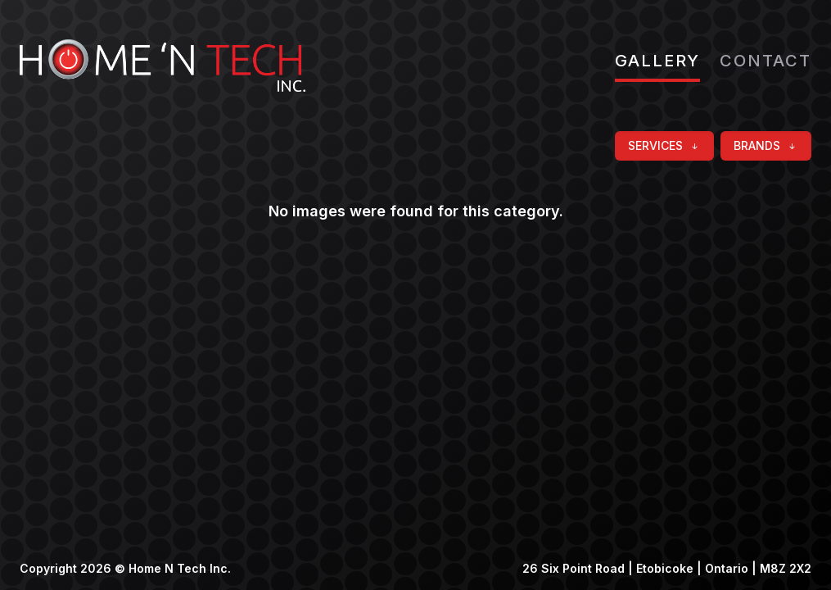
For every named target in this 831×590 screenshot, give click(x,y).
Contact (765, 60)
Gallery (657, 60)
